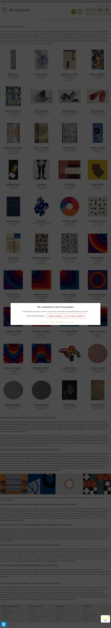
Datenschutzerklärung (56, 322)
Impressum (43, 322)
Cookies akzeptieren (55, 316)
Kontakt (69, 322)
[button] (3, 624)
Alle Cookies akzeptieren (75, 316)
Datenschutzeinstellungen (36, 316)
